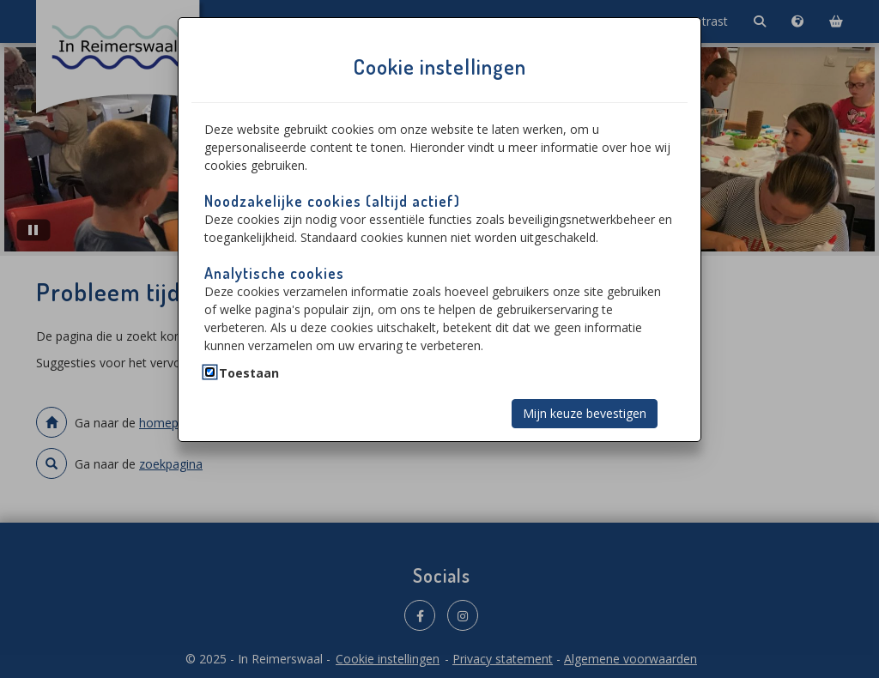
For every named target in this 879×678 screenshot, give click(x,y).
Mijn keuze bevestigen (584, 413)
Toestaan (249, 373)
